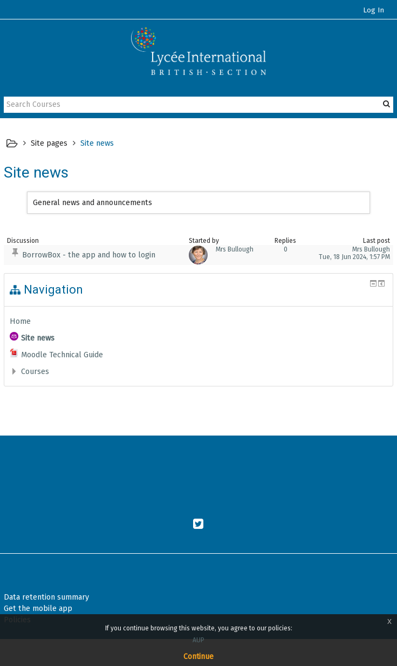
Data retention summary (46, 597)
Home (20, 321)
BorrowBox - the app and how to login (88, 255)
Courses (35, 371)
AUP (198, 640)
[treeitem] (198, 321)
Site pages (49, 143)
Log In (373, 10)
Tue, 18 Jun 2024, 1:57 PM (354, 257)
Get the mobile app (38, 608)
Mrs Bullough (235, 249)
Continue (198, 656)
